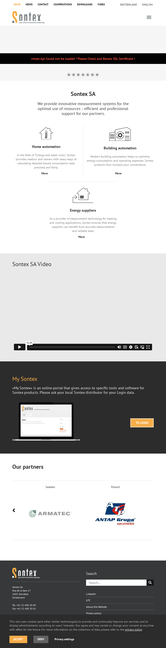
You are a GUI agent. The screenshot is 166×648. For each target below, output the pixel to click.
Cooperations (62, 4)
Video (101, 4)
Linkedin (91, 594)
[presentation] (13, 510)
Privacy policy (93, 613)
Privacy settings (64, 639)
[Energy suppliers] (83, 213)
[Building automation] (120, 151)
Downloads (84, 4)
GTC (88, 600)
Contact (43, 4)
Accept (18, 639)
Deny (41, 639)
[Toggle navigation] (149, 17)
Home (17, 4)
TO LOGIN (142, 423)
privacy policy (133, 629)
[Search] (116, 583)
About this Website (96, 606)
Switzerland (128, 4)
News (29, 4)
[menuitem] (147, 4)
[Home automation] (46, 151)
